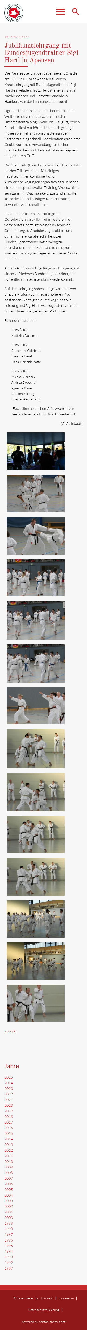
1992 (8, 1262)
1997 (8, 1234)
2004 (8, 1195)
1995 (8, 1245)
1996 (8, 1240)
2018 (8, 1116)
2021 (8, 1099)
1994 (8, 1251)
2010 (8, 1161)
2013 (8, 1144)
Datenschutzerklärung (43, 1310)
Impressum (66, 1298)
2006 (8, 1184)
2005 (8, 1189)
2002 (8, 1206)
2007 (8, 1178)
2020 (8, 1105)
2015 (8, 1133)
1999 (8, 1223)
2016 (8, 1127)
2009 (8, 1167)
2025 (8, 1077)
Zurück (10, 1031)
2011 (8, 1156)
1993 (8, 1257)
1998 (8, 1229)
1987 (8, 1268)
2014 (8, 1139)
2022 (8, 1094)
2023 (8, 1088)
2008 (8, 1172)
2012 (8, 1150)
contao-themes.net (52, 1322)
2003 (8, 1200)
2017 (8, 1122)
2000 (8, 1217)
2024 (8, 1082)
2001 (8, 1212)
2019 (8, 1111)
